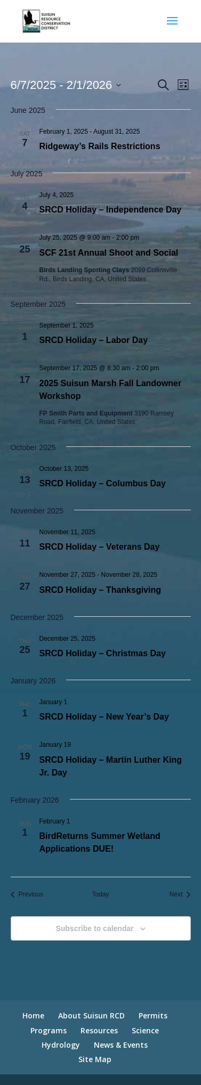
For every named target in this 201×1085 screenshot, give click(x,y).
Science (145, 1030)
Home (33, 1015)
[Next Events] (180, 894)
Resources (99, 1030)
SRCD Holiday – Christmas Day (102, 653)
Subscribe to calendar (94, 928)
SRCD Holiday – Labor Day (93, 340)
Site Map (94, 1059)
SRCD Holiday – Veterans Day (99, 546)
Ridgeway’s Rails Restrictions (99, 146)
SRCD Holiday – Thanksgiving (100, 589)
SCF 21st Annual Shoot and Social (109, 252)
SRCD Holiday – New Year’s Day (104, 716)
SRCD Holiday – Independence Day (110, 209)
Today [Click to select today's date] (100, 894)
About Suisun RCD (91, 1015)
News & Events (121, 1045)
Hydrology (61, 1045)
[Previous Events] (27, 894)
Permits (153, 1015)
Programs (48, 1030)
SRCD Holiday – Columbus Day (102, 483)
